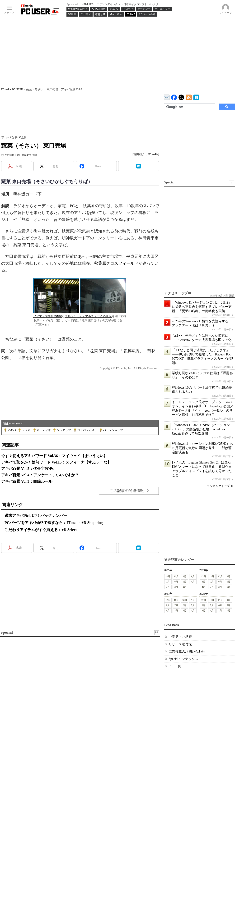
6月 (176, 581)
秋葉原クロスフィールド (116, 263)
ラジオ (26, 430)
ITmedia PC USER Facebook (174, 96)
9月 (184, 576)
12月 (203, 576)
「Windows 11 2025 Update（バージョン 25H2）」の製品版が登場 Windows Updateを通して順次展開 (201, 429)
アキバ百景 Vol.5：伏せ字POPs (27, 469)
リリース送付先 (180, 644)
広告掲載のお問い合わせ (187, 651)
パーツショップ (113, 430)
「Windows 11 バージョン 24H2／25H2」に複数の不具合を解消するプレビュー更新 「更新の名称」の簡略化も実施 (202, 307)
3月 (168, 587)
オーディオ (44, 430)
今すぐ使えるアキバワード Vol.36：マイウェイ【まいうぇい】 (54, 456)
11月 (168, 576)
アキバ (11, 430)
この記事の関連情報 (127, 491)
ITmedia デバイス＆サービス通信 (167, 97)
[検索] (189, 107)
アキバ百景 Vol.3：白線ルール (26, 481)
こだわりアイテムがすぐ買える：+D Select (41, 530)
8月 (193, 576)
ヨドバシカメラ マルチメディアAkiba (88, 316)
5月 (184, 581)
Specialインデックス (183, 659)
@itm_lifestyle (181, 96)
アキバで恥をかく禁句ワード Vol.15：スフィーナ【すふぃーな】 (56, 462)
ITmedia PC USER (12, 89)
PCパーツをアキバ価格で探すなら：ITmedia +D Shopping (54, 523)
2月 (176, 587)
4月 (193, 581)
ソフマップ (64, 430)
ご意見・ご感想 (180, 637)
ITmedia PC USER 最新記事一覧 (189, 97)
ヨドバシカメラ (87, 430)
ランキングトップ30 (220, 486)
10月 (176, 576)
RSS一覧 (175, 666)
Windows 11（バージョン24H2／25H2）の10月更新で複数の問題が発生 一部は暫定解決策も (202, 448)
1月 (184, 587)
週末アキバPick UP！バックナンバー (36, 516)
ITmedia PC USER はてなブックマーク (196, 97)
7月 (168, 581)
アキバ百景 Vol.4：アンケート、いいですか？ (40, 475)
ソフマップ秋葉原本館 (47, 316)
